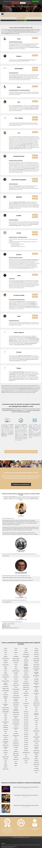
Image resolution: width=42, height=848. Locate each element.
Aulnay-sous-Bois (6, 664)
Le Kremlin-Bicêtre (16, 712)
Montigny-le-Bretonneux (26, 665)
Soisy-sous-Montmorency (36, 714)
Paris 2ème (26, 736)
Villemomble (36, 745)
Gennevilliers (16, 672)
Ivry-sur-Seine (16, 691)
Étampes (15, 652)
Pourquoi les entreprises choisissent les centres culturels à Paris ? (26, 787)
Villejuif (36, 743)
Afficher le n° (35, 119)
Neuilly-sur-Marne (26, 685)
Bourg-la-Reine (5, 686)
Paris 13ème (26, 717)
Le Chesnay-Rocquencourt (16, 710)
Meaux (16, 765)
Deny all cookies (15, 2)
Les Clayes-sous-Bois (16, 729)
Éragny (16, 648)
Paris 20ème (26, 734)
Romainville (36, 656)
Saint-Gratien (36, 679)
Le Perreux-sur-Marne (15, 717)
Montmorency (26, 670)
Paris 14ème (26, 719)
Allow (25, 20)
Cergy (6, 702)
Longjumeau (16, 751)
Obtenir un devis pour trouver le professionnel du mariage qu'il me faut (21, 451)
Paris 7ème (26, 746)
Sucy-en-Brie (36, 718)
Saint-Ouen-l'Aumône (36, 691)
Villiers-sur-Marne (36, 764)
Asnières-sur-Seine (5, 658)
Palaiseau (26, 705)
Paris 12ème (26, 715)
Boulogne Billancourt (5, 684)
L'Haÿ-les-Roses (16, 743)
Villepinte (36, 758)
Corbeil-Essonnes (6, 745)
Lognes (16, 749)
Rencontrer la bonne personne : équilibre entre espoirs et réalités (26, 805)
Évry (16, 654)
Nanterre (26, 679)
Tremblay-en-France (36, 730)
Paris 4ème (26, 740)
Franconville (16, 662)
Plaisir (26, 754)
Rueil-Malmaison (36, 660)
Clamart (5, 731)
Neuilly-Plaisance (26, 683)
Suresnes (36, 720)
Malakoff (15, 757)
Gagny (16, 666)
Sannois (36, 696)
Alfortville (5, 650)
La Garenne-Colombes (16, 700)
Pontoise (26, 760)
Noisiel (26, 691)
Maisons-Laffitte (16, 755)
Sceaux (36, 707)
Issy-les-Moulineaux (16, 689)
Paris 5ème (26, 742)
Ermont (16, 650)
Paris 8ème (26, 748)
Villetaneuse (36, 760)
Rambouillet (36, 650)
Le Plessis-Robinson (15, 719)
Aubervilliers (6, 662)
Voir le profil (35, 55)
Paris (26, 709)
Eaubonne (5, 764)
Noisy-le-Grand (26, 693)
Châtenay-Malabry (6, 711)
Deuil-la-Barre (5, 758)
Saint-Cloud (36, 662)
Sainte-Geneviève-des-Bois (36, 669)
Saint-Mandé (36, 681)
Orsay (26, 699)
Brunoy (5, 692)
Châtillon (5, 713)
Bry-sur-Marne (5, 694)
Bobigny (5, 672)
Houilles (15, 687)
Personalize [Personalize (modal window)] (22, 2)
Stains (36, 716)
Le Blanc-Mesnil (16, 704)
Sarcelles (36, 698)
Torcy (36, 726)
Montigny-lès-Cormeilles (26, 668)
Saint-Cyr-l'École (36, 664)
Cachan (5, 700)
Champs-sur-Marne (5, 707)
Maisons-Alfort (15, 753)
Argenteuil (5, 656)
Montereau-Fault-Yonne (26, 657)
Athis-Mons (6, 660)
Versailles (36, 739)
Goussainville (16, 681)
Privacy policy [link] (28, 2)
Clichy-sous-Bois (5, 735)
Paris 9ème (26, 750)
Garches (15, 668)
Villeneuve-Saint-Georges (36, 753)
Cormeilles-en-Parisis (5, 748)
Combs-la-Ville (5, 739)
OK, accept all (35, 1)
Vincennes (36, 766)
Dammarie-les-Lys (6, 756)
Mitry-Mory (26, 652)
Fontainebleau (15, 656)
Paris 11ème (26, 713)
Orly (26, 697)
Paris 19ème (26, 730)
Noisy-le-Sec (26, 695)
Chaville (5, 717)
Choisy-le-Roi (5, 729)
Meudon (26, 650)
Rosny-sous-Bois (36, 658)
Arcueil (5, 654)
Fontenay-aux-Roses (15, 658)
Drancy (5, 760)
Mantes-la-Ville (15, 759)
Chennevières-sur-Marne (6, 723)
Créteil (6, 754)
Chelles (5, 719)
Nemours (26, 681)
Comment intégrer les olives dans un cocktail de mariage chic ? (26, 795)
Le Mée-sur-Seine (16, 714)
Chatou (5, 715)
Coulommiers (5, 750)
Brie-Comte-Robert (5, 690)
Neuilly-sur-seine (26, 687)
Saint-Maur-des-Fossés (36, 684)
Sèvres (36, 711)
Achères (5, 648)
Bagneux (5, 666)
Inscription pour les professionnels (21, 484)
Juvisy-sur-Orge (15, 695)
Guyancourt (16, 683)
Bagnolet (5, 668)
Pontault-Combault (26, 758)
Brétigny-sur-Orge (6, 688)
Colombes (5, 737)
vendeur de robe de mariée (21, 17)
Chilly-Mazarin (5, 727)
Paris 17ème (26, 726)
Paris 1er (26, 732)
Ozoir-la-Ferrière (26, 703)
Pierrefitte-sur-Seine (26, 752)
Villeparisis (36, 756)
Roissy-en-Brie (36, 654)
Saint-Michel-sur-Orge (36, 687)
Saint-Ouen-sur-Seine (36, 694)
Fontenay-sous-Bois (16, 660)
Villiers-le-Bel (36, 762)
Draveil (5, 762)
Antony (5, 652)
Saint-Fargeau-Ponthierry (36, 673)
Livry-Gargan (16, 747)
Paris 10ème (26, 711)
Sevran (36, 709)
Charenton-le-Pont (6, 709)
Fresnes (16, 664)
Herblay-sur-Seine (16, 685)
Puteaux (36, 648)
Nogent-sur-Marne (26, 689)
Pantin (26, 707)
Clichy (6, 733)
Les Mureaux (16, 733)
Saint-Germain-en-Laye (36, 676)
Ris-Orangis (36, 652)
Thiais (36, 724)
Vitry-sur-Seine (36, 770)
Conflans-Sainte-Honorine (5, 742)
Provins (26, 762)
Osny (26, 701)
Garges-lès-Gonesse (15, 670)
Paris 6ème (26, 744)
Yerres (36, 772)
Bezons (5, 670)
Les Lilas (15, 731)
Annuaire (2, 846)
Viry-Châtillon (36, 768)
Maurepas (16, 763)
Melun (26, 648)
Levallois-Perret (15, 741)
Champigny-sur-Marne (5, 705)
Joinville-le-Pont (16, 693)
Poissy (26, 756)
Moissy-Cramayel (26, 654)
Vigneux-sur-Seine (36, 741)
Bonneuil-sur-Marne (5, 681)
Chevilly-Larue (5, 725)
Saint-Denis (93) (36, 666)
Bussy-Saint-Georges (6, 697)
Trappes (36, 728)
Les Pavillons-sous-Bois (16, 736)
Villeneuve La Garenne (36, 748)
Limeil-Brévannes (16, 745)
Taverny (36, 722)
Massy (16, 761)
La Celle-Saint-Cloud (15, 697)
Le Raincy (16, 726)
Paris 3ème (26, 738)
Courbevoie (6, 752)
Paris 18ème (26, 728)
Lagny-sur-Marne (16, 702)
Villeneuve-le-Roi (36, 750)
